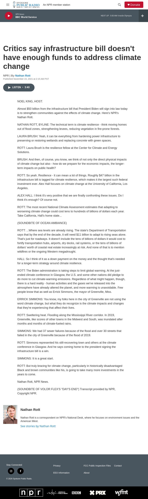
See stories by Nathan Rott (38, 426)
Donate (135, 4)
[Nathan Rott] (10, 414)
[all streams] (143, 15)
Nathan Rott (22, 75)
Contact (118, 466)
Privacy (57, 466)
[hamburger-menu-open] (8, 5)
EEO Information (61, 473)
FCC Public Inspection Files (97, 466)
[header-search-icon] (119, 4)
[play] (8, 16)
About (87, 473)
